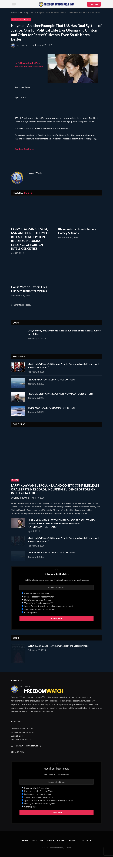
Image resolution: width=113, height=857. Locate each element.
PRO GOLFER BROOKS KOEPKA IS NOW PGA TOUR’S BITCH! (60, 393)
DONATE (93, 4)
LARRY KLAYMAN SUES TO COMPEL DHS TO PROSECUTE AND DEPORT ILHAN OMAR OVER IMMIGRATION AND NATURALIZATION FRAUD (61, 523)
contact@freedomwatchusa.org (27, 745)
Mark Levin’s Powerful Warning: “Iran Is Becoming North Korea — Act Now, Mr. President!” (63, 366)
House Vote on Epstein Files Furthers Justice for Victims (29, 289)
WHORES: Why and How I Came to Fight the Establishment (58, 645)
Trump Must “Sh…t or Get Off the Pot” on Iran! (51, 407)
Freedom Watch (28, 45)
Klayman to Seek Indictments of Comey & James (78, 231)
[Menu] (14, 4)
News (15, 480)
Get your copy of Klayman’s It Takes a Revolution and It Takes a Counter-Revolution (64, 332)
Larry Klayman (21, 497)
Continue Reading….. (24, 149)
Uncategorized (21, 19)
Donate (86, 840)
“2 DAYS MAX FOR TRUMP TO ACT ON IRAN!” (52, 379)
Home (25, 840)
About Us (37, 840)
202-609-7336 (17, 752)
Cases (60, 840)
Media (50, 840)
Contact (73, 840)
